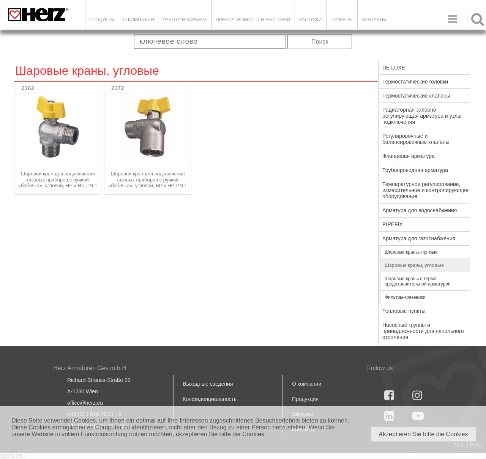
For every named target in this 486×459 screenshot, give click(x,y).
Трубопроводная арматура (415, 170)
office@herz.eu (85, 403)
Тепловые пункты (404, 311)
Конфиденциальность (210, 399)
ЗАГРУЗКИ (310, 19)
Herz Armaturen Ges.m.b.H (89, 368)
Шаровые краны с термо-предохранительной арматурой (418, 281)
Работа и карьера (185, 19)
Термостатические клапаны (416, 96)
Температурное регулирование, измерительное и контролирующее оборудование (425, 190)
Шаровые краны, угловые (414, 265)
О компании (138, 19)
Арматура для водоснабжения (419, 210)
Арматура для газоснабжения (418, 238)
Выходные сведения (208, 384)
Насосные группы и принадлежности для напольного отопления (423, 331)
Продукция (305, 399)
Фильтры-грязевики (405, 297)
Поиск (319, 41)
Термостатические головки (415, 82)
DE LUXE (393, 68)
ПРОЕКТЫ (341, 19)
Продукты (101, 19)
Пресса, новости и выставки (253, 19)
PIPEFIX (392, 224)
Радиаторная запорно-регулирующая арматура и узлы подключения (421, 116)
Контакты (373, 19)
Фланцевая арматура (408, 156)
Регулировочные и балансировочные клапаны (415, 139)
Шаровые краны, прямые (411, 252)
